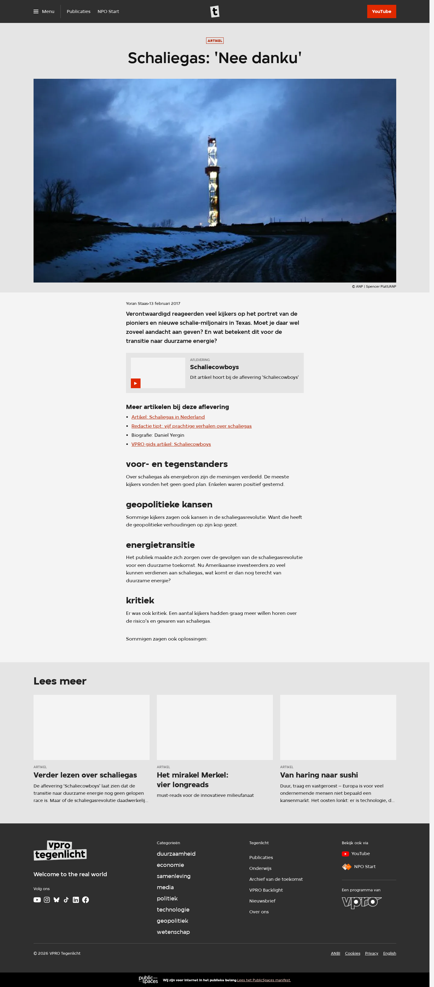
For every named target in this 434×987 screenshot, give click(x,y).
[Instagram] (46, 899)
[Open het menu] (44, 11)
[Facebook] (85, 899)
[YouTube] (381, 11)
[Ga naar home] (215, 11)
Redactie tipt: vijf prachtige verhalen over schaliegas (191, 426)
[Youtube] (37, 899)
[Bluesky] (56, 899)
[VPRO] (362, 903)
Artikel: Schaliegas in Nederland (168, 417)
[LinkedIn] (75, 899)
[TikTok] (66, 899)
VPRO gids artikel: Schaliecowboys (171, 444)
